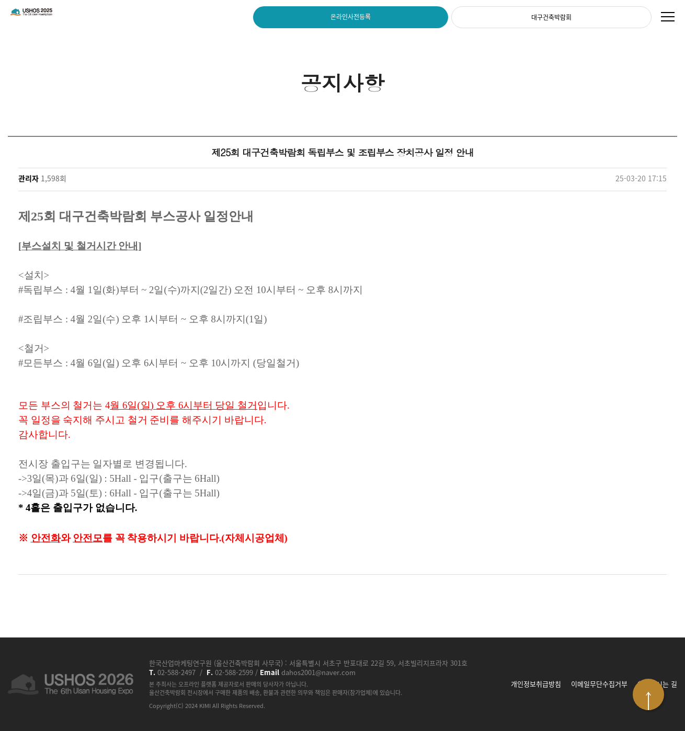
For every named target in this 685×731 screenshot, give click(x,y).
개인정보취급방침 (536, 684)
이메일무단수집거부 (599, 684)
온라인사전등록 (350, 17)
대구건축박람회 (551, 17)
